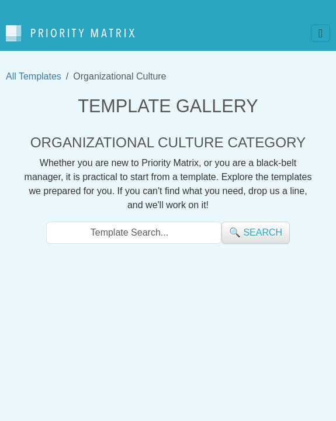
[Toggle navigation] (320, 33)
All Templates (33, 76)
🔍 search (255, 232)
